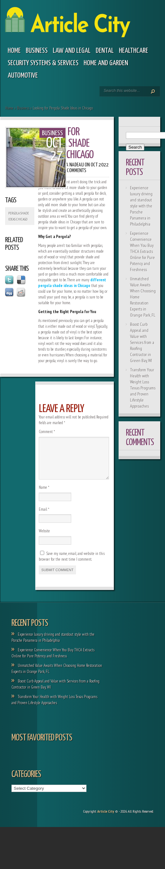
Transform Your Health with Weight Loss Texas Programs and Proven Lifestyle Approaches (142, 388)
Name (44, 495)
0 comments (74, 170)
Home (14, 50)
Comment (47, 431)
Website (44, 538)
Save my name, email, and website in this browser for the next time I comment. (72, 564)
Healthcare (133, 50)
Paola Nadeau (70, 165)
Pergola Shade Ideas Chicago (18, 216)
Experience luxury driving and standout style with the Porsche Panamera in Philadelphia (141, 206)
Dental (105, 50)
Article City (105, 818)
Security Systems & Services (43, 63)
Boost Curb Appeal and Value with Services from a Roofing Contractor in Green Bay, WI (142, 342)
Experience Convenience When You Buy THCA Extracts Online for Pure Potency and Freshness (142, 251)
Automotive (23, 75)
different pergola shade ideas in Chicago (72, 282)
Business (37, 50)
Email (44, 517)
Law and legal (72, 50)
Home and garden (106, 63)
